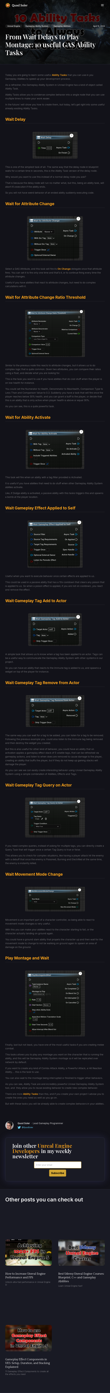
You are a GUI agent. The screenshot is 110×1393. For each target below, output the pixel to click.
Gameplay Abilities (62, 26)
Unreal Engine (13, 26)
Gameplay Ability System (36, 26)
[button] (102, 5)
